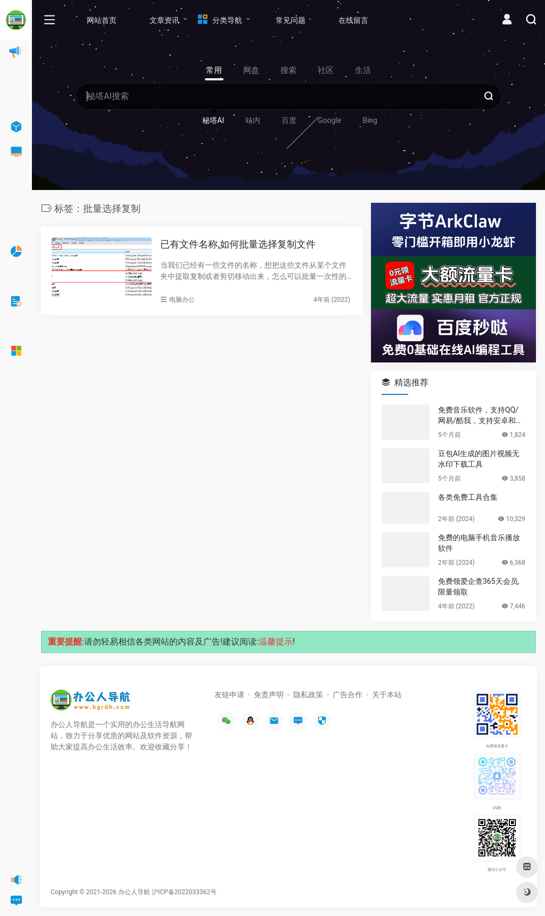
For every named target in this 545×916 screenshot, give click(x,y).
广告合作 (347, 694)
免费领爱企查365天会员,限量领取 (478, 586)
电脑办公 (182, 299)
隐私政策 (308, 694)
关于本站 (387, 694)
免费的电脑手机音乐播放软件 (479, 542)
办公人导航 (134, 892)
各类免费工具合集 (468, 497)
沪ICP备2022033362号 (184, 892)
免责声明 (269, 694)
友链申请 (229, 694)
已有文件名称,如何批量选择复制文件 (238, 244)
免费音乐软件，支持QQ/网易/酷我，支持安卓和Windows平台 (481, 416)
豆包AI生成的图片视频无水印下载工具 (478, 458)
